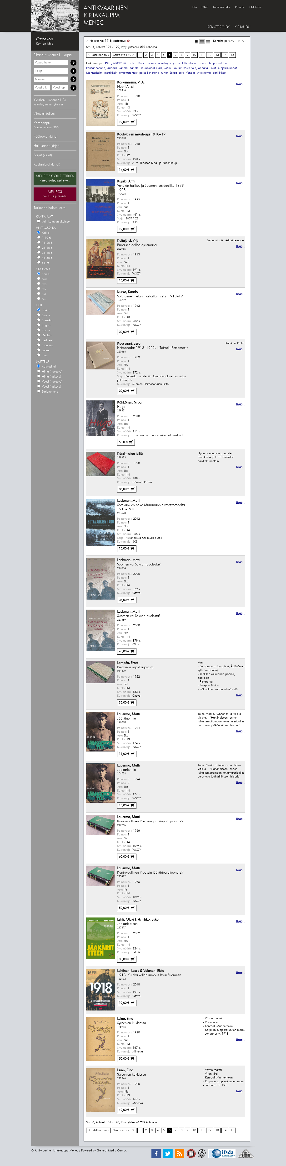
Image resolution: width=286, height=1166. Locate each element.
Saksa (173, 72)
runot (164, 72)
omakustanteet (128, 72)
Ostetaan (255, 7)
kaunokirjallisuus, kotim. (156, 68)
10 (194, 55)
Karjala (134, 68)
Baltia (142, 63)
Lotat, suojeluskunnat (223, 68)
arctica (132, 63)
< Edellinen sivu (98, 55)
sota (181, 72)
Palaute (240, 7)
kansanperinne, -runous (101, 68)
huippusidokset (218, 63)
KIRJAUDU (242, 27)
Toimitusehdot (221, 7)
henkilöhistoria (186, 63)
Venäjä (190, 72)
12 (209, 55)
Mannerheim (94, 72)
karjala (123, 68)
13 (217, 55)
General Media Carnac (112, 1150)
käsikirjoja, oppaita (195, 68)
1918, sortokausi (115, 40)
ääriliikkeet (219, 72)
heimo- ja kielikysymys (161, 63)
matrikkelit (110, 72)
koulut (177, 68)
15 (232, 55)
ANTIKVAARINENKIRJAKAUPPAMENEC (106, 15)
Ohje (204, 7)
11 (202, 55)
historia (202, 63)
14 (224, 55)
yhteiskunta (204, 72)
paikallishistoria (149, 72)
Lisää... (240, 84)
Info (194, 7)
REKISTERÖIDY (218, 27)
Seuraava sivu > (124, 55)
